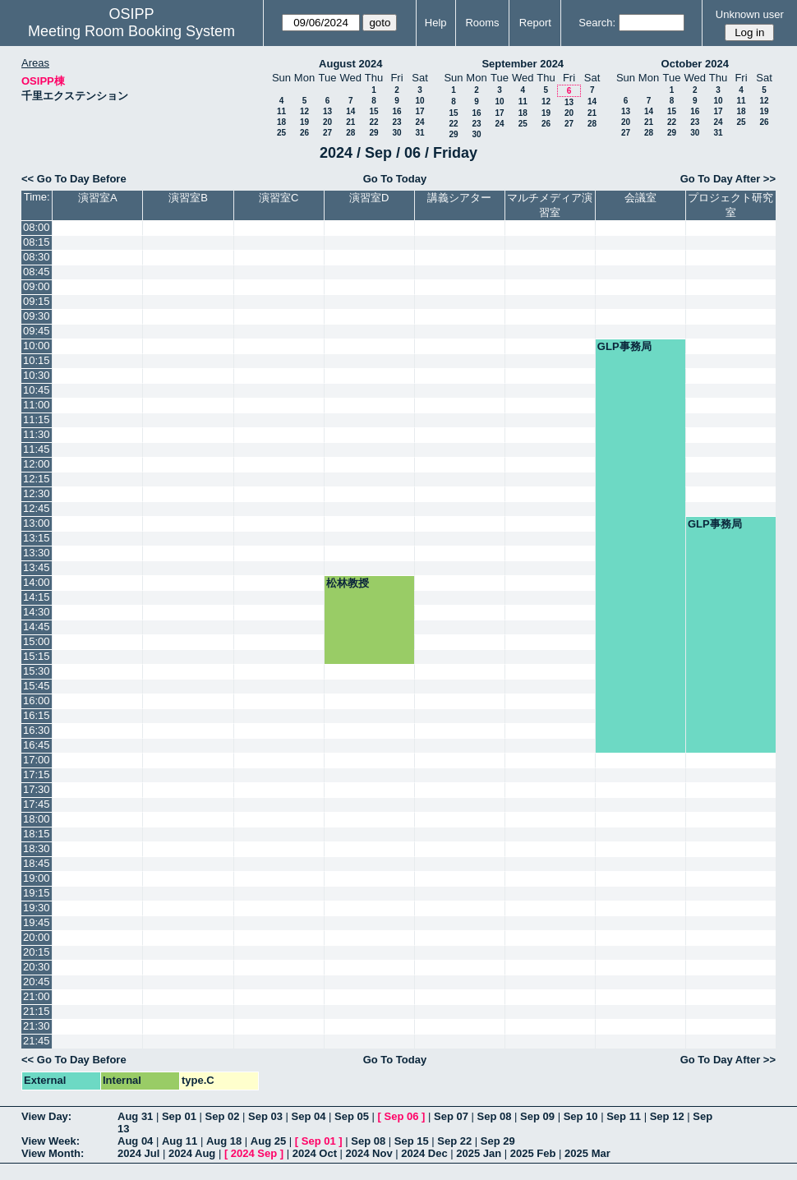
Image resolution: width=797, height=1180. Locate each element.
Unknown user (750, 14)
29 (373, 132)
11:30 (36, 434)
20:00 (36, 937)
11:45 (36, 449)
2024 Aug (191, 1153)
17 (419, 111)
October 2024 (695, 64)
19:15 (36, 893)
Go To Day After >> (728, 179)
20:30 (36, 967)
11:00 (36, 405)
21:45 (36, 1041)
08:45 (36, 271)
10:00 (36, 345)
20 (327, 122)
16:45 (36, 745)
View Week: (50, 1141)
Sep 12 (667, 1116)
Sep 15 (411, 1141)
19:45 (36, 922)
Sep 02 (222, 1116)
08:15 (36, 242)
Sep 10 (581, 1116)
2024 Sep (254, 1153)
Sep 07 (451, 1116)
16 (396, 111)
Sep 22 (454, 1141)
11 (281, 111)
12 (304, 111)
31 (419, 132)
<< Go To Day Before (74, 179)
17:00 (36, 760)
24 (419, 122)
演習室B (188, 197)
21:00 (36, 996)
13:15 (36, 538)
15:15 (36, 656)
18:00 (36, 819)
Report (535, 22)
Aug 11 (179, 1141)
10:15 (36, 360)
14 (350, 111)
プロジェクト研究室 (730, 205)
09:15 (36, 301)
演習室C (278, 197)
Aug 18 (224, 1141)
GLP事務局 (624, 346)
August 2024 (350, 64)
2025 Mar (587, 1153)
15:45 (36, 686)
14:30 (36, 612)
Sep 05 (351, 1116)
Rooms (482, 22)
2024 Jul (138, 1153)
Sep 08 (494, 1116)
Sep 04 (309, 1116)
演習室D (369, 197)
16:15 (36, 715)
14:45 (36, 626)
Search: (596, 22)
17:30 (36, 789)
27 (327, 132)
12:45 (36, 508)
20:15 (36, 952)
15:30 (36, 671)
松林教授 (347, 583)
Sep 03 (265, 1116)
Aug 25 (268, 1141)
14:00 (36, 582)
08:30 (36, 257)
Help (436, 22)
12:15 (36, 478)
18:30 (36, 848)
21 (350, 122)
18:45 (36, 863)
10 (419, 100)
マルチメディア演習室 (549, 205)
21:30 (36, 1026)
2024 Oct (315, 1153)
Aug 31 (135, 1116)
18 (281, 122)
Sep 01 (179, 1116)
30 (396, 132)
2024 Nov (369, 1153)
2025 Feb (533, 1153)
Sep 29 (498, 1141)
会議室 (640, 197)
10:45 (36, 390)
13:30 (36, 552)
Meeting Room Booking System (131, 31)
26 (304, 132)
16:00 (36, 700)
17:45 (36, 804)
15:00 (36, 641)
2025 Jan (478, 1153)
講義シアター (459, 197)
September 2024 (522, 64)
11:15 (36, 419)
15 (373, 111)
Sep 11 (623, 1116)
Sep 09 (537, 1116)
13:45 (36, 567)
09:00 (36, 286)
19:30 (36, 907)
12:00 (36, 464)
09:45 (36, 331)
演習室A (97, 197)
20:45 (36, 981)
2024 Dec (424, 1153)
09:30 (36, 316)
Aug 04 (135, 1141)
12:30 (36, 493)
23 (396, 122)
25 (281, 132)
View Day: (46, 1116)
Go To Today (395, 179)
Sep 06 (402, 1116)
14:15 (36, 597)
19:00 (36, 878)
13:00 (36, 523)
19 (304, 122)
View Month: (52, 1153)
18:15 (36, 833)
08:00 (36, 227)
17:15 (36, 774)
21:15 (36, 1011)
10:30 (36, 375)
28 (350, 132)
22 (373, 122)
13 (327, 111)
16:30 (36, 730)
